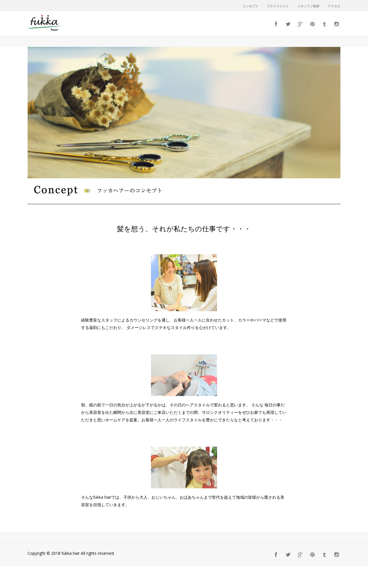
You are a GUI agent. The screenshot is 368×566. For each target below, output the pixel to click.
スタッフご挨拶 (308, 6)
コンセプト (250, 6)
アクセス (334, 6)
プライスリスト (278, 6)
